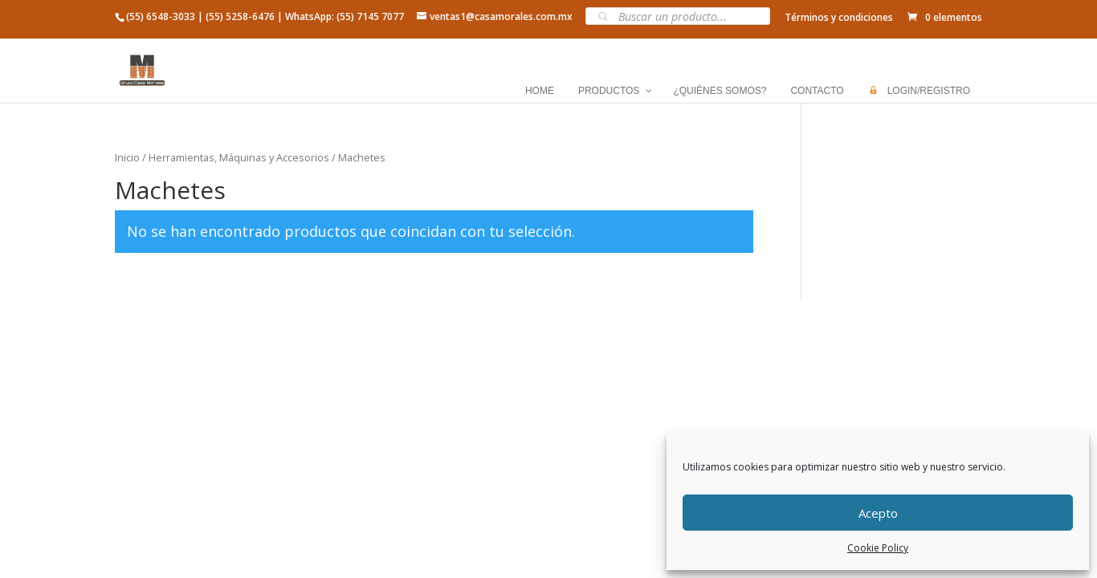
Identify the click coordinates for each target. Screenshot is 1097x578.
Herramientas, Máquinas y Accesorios (239, 157)
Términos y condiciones (839, 17)
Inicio (127, 157)
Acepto (878, 513)
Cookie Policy (877, 548)
